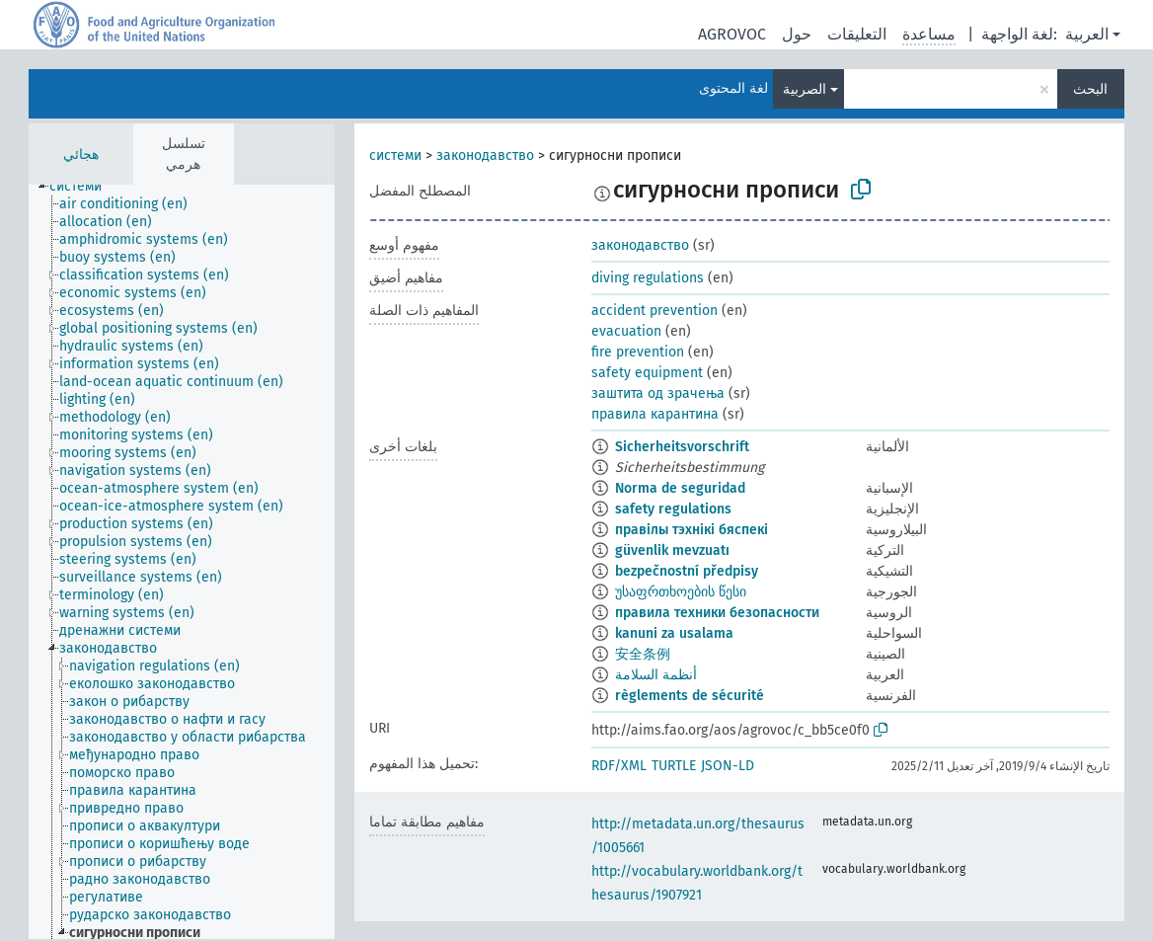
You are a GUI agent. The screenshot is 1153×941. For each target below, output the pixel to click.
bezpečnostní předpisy (686, 571)
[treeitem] (83, 187)
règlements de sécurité (689, 695)
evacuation (626, 331)
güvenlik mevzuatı (672, 550)
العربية (1087, 34)
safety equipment (647, 372)
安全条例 (642, 654)
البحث (1090, 89)
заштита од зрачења (658, 393)
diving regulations (647, 278)
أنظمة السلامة (656, 675)
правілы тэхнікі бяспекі (691, 529)
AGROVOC (732, 34)
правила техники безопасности (717, 612)
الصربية (804, 89)
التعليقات (856, 34)
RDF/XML (619, 765)
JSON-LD (727, 765)
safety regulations (673, 509)
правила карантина (655, 414)
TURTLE (674, 765)
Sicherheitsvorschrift (682, 446)
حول (796, 34)
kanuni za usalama (674, 633)
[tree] (182, 562)
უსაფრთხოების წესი (680, 592)
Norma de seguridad (680, 488)
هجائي (81, 154)
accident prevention (654, 310)
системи (395, 155)
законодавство (485, 155)
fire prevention (637, 352)
